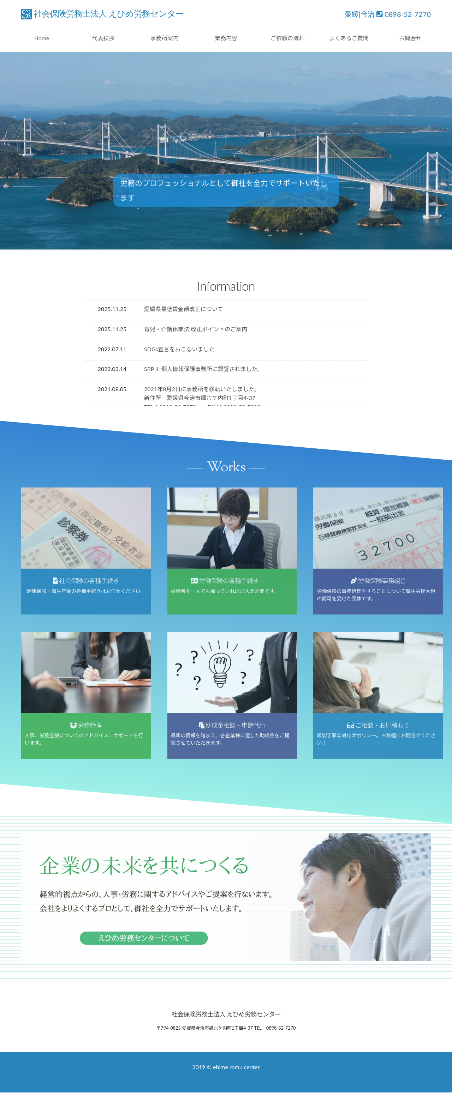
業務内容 (226, 38)
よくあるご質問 (349, 38)
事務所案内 (164, 38)
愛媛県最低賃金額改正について (183, 310)
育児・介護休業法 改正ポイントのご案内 (195, 330)
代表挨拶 (103, 38)
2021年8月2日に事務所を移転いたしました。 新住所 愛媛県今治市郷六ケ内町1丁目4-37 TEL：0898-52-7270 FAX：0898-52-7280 (202, 399)
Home (41, 38)
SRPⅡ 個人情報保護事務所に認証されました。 (203, 370)
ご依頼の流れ (287, 38)
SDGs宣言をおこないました (179, 350)
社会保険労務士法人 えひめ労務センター (109, 13)
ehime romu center (236, 1067)
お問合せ (410, 38)
